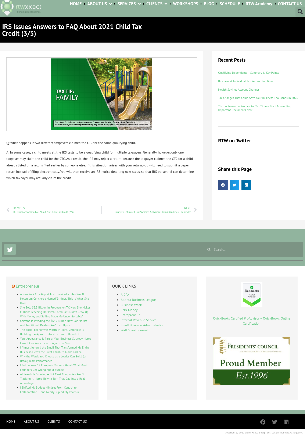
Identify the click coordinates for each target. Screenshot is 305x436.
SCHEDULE (230, 4)
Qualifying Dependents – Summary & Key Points (248, 73)
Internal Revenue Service (139, 320)
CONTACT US (290, 4)
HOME (76, 4)
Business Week (131, 305)
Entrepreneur (27, 286)
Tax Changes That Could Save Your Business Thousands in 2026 (258, 98)
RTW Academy (259, 4)
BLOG (209, 4)
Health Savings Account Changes (238, 89)
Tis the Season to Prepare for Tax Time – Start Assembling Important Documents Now (254, 108)
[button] (300, 12)
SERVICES (129, 4)
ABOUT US (99, 4)
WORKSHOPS (185, 4)
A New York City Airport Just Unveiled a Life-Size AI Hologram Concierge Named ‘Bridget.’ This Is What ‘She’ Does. (54, 298)
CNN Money (129, 310)
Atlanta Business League (138, 300)
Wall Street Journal (134, 330)
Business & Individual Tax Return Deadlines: (246, 81)
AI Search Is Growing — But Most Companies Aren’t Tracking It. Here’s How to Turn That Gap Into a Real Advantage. (52, 378)
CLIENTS (156, 4)
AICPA (125, 294)
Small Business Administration (143, 325)
